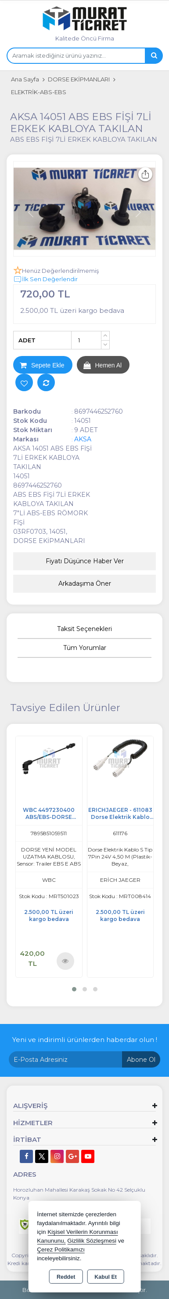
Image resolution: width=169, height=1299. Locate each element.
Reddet (66, 1277)
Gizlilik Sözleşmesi (91, 1240)
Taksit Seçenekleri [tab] (84, 629)
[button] (74, 989)
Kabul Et (105, 1277)
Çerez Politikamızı (61, 1249)
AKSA (82, 439)
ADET (27, 340)
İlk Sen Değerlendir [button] (45, 279)
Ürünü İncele (65, 961)
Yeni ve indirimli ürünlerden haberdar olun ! (84, 1039)
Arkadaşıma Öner (84, 583)
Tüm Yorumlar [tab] (84, 648)
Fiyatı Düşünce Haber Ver (85, 561)
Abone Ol (141, 1060)
